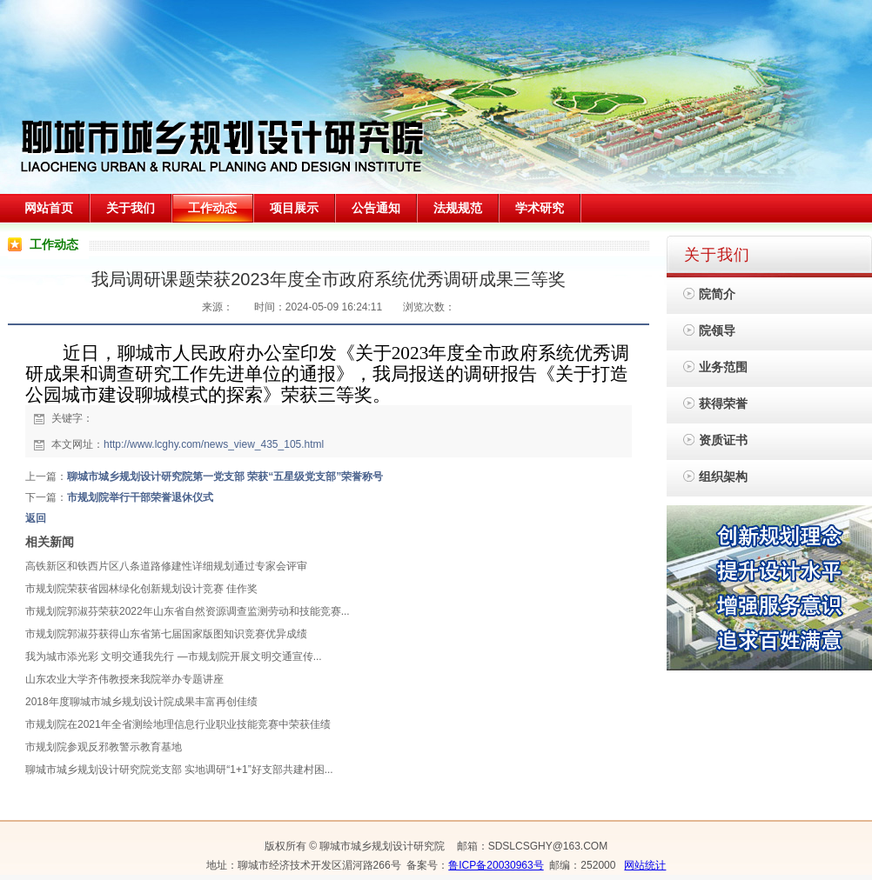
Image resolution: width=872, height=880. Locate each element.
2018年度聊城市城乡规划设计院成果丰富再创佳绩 (141, 702)
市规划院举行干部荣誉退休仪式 (140, 497)
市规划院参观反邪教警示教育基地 (103, 747)
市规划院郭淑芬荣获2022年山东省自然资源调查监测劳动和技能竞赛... (187, 611)
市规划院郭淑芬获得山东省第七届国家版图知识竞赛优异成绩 (166, 634)
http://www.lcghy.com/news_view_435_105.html (214, 444)
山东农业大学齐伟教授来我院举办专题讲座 (124, 679)
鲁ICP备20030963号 (495, 865)
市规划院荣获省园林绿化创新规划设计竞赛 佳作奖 (141, 589)
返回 (35, 518)
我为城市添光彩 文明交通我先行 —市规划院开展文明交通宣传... (173, 656)
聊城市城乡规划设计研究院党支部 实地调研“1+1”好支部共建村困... (179, 769)
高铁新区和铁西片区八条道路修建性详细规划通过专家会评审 (166, 566)
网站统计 (645, 865)
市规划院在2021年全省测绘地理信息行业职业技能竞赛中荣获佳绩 (178, 724)
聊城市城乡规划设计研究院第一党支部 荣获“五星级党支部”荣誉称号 (225, 476)
